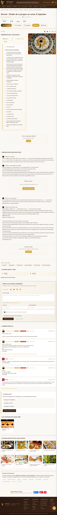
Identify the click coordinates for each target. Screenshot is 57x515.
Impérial (5, 41)
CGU (41, 506)
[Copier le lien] (55, 31)
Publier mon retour (8, 318)
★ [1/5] (13, 17)
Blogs (44, 6)
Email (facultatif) (32, 305)
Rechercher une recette (27, 505)
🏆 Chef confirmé (23, 341)
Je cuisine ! (6, 25)
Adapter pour (5, 38)
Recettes (9, 6)
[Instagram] (41, 492)
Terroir (15, 6)
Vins (19, 6)
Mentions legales (44, 505)
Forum (30, 6)
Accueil (3, 6)
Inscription (42, 508)
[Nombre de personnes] (12, 38)
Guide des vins (35, 501)
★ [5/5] (20, 17)
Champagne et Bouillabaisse (9, 399)
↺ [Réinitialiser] (22, 38)
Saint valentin (19, 265)
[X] (50, 31)
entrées (19, 476)
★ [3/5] (17, 17)
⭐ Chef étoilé (17, 341)
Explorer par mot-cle (26, 508)
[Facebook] (45, 31)
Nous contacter (43, 503)
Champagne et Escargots (9, 406)
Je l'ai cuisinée (17, 25)
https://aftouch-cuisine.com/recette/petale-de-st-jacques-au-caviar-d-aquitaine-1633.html (19, 353)
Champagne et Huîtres (8, 403)
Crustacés (4, 265)
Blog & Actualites (34, 507)
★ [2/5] (15, 17)
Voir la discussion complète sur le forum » (9, 388)
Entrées (11, 9)
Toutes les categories (26, 502)
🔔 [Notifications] (53, 2)
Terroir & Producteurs (35, 504)
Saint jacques (11, 265)
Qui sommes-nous (44, 501)
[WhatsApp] (52, 31)
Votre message (6, 292)
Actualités (24, 6)
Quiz (40, 6)
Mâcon (41, 476)
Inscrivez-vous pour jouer (9, 410)
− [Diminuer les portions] (9, 39)
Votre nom (5, 305)
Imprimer (43, 25)
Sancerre (48, 476)
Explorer (35, 6)
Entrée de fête (37, 265)
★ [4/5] (19, 17)
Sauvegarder (27, 25)
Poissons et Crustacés (18, 9)
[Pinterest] (47, 31)
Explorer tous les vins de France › (8, 277)
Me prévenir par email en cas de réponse (12, 315)
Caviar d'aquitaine (28, 265)
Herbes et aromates (46, 265)
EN (55, 2)
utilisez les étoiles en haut (15, 302)
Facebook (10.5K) (52, 503)
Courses (35, 25)
